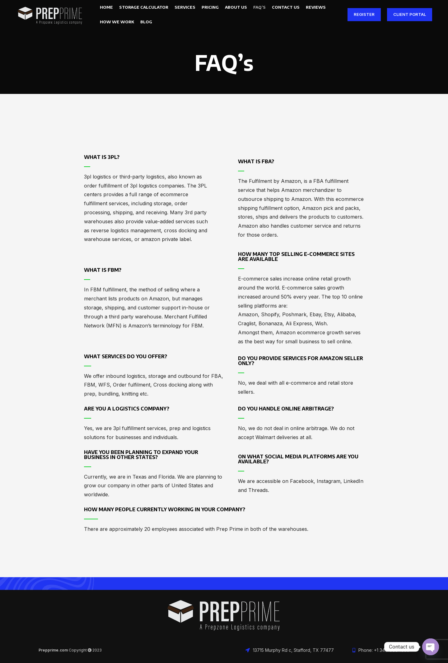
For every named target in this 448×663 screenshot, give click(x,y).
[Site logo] (50, 15)
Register (364, 15)
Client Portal (409, 15)
